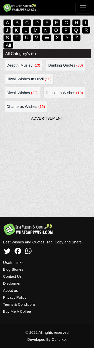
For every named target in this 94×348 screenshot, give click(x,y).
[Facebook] (18, 250)
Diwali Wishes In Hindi (29, 79)
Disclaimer (12, 283)
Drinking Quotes (65, 65)
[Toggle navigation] (83, 8)
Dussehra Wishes (64, 93)
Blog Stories (13, 269)
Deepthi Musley (23, 65)
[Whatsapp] (28, 250)
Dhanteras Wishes (26, 106)
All (8, 45)
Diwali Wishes (22, 93)
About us (10, 290)
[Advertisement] (47, 168)
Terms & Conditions (19, 304)
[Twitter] (7, 250)
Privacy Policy (14, 297)
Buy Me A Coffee (17, 311)
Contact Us (12, 276)
